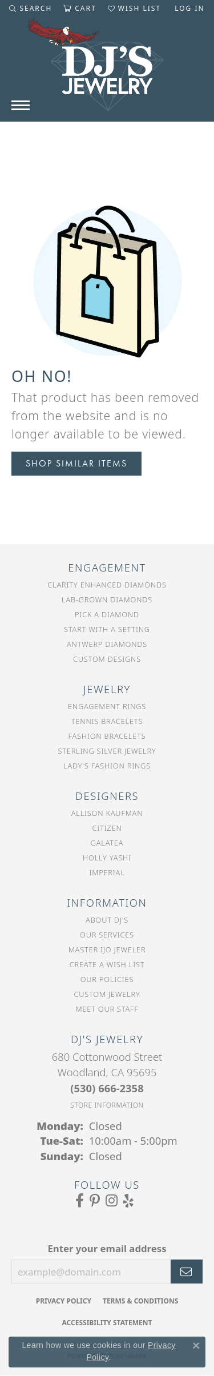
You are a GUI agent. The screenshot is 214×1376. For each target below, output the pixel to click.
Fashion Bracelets (107, 736)
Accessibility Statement (107, 1322)
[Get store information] (107, 1105)
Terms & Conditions (140, 1301)
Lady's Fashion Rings (107, 766)
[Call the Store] (106, 1088)
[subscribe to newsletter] (187, 1272)
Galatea (107, 843)
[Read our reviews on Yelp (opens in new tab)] (128, 1201)
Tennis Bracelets (107, 721)
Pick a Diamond (107, 614)
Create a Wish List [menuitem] (107, 964)
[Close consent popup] (196, 1345)
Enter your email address (106, 1248)
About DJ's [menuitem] (107, 920)
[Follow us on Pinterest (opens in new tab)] (95, 1201)
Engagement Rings (107, 706)
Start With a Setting (107, 629)
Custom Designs (107, 659)
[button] (30, 8)
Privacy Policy (63, 1301)
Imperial (106, 872)
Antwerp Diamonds (107, 644)
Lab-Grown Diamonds (107, 599)
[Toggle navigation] (20, 105)
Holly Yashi (107, 857)
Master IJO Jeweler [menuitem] (107, 949)
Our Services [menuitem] (107, 935)
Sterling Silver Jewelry (107, 751)
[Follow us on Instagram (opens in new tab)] (112, 1201)
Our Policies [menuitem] (107, 979)
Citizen (107, 828)
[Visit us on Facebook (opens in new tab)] (79, 1201)
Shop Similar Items (76, 463)
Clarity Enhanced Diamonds (106, 585)
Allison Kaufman (107, 813)
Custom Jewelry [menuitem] (107, 994)
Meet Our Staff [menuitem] (106, 1009)
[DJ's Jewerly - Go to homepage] (107, 70)
